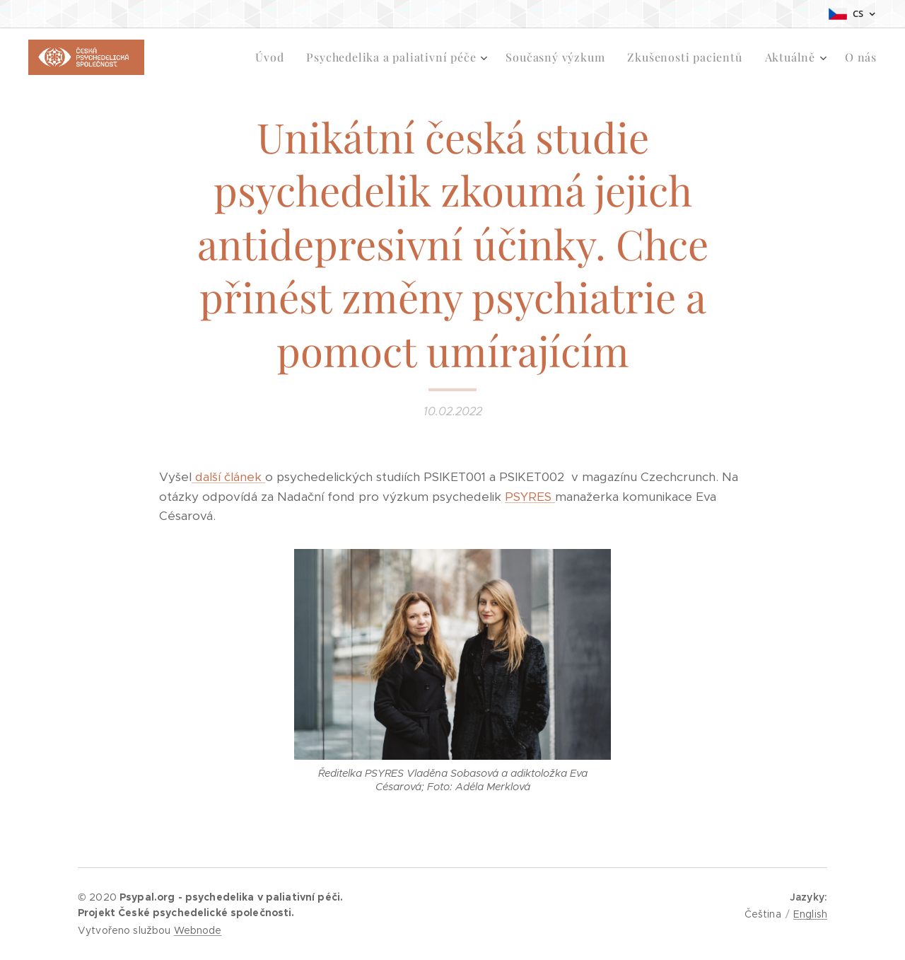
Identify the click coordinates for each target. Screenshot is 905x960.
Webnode (198, 930)
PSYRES (530, 496)
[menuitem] (273, 57)
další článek (228, 477)
